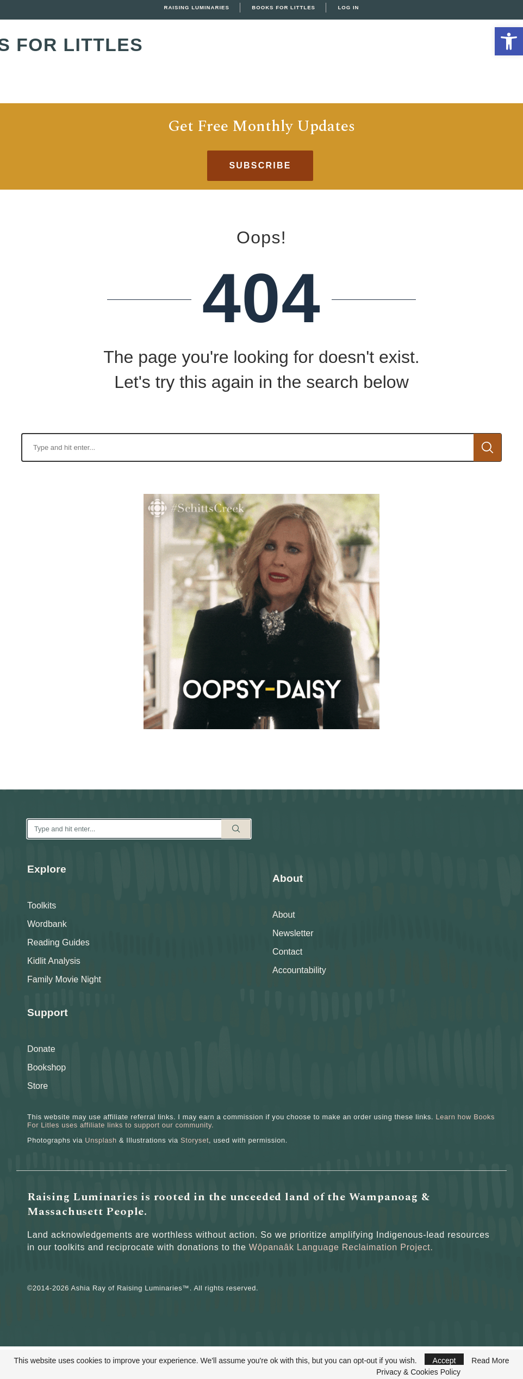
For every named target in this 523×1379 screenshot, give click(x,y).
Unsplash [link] (100, 1140)
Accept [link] (444, 1360)
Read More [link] (490, 1360)
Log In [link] (348, 7)
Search (487, 447)
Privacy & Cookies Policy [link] (418, 1372)
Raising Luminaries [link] (196, 7)
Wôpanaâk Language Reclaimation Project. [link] (341, 1247)
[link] (509, 41)
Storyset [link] (194, 1140)
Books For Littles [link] (283, 7)
